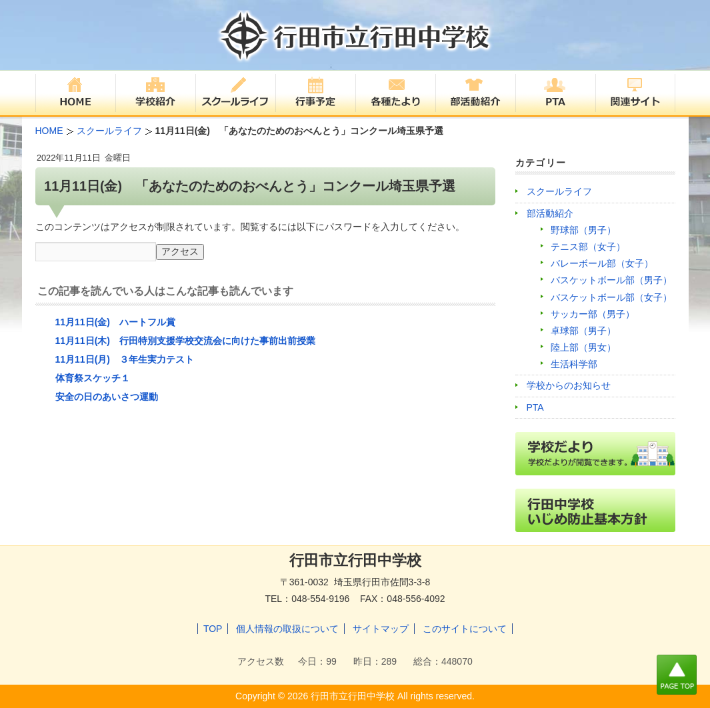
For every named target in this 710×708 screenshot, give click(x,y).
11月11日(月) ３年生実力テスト (124, 359)
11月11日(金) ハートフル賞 (115, 322)
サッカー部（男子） (593, 314)
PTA (535, 407)
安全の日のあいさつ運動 (106, 396)
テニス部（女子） (588, 246)
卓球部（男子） (583, 330)
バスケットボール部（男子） (611, 280)
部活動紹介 (550, 213)
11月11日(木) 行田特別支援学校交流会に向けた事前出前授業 (185, 340)
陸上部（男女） (583, 347)
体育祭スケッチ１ (92, 378)
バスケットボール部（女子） (611, 297)
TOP (213, 628)
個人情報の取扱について (287, 628)
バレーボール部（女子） (602, 263)
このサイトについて (465, 628)
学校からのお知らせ (569, 385)
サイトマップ (381, 628)
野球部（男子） (583, 230)
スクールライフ (559, 191)
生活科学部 (574, 364)
